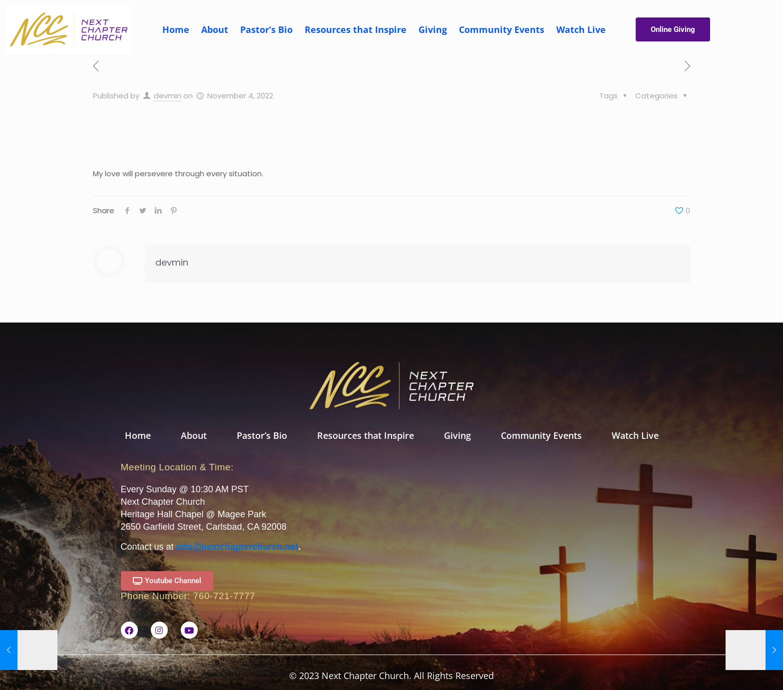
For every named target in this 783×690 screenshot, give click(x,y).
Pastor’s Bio (266, 29)
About (214, 29)
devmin (167, 95)
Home (175, 29)
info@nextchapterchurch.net (237, 547)
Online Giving (673, 29)
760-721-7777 (224, 596)
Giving (432, 29)
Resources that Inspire (355, 29)
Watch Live (581, 29)
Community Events (501, 29)
